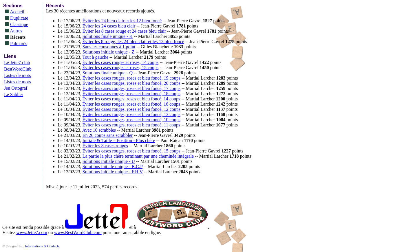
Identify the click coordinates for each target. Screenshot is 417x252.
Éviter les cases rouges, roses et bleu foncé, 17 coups (131, 88)
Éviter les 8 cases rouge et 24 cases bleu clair (124, 31)
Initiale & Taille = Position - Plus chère (119, 140)
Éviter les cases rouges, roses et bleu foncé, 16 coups (131, 104)
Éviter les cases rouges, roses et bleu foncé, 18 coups (131, 93)
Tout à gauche (95, 57)
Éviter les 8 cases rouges (105, 145)
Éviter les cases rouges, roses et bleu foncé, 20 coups (131, 83)
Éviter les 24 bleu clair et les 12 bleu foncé (122, 20)
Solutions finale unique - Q (108, 72)
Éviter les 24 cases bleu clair (109, 25)
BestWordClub (18, 69)
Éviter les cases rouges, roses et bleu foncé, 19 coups (131, 78)
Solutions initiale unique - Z (109, 51)
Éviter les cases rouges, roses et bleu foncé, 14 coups (131, 98)
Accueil (17, 11)
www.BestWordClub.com (78, 232)
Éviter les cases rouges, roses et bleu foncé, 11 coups (131, 124)
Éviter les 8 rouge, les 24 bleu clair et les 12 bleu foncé (133, 41)
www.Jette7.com (31, 232)
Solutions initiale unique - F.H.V (113, 171)
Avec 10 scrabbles (99, 130)
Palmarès (18, 43)
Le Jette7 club (17, 62)
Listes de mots (17, 75)
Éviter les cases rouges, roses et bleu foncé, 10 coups (131, 119)
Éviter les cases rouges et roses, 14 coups (120, 62)
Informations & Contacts (42, 246)
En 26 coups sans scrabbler (108, 135)
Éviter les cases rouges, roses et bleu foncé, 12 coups (131, 109)
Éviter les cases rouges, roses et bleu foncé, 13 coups (131, 114)
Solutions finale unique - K (108, 36)
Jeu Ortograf (15, 88)
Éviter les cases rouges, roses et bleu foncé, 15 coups (131, 150)
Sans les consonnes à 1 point (109, 46)
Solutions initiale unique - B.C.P (112, 166)
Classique (19, 24)
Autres (16, 30)
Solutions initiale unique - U (109, 161)
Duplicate (19, 18)
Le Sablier (13, 94)
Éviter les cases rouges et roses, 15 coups (120, 67)
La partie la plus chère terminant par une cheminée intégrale (139, 156)
